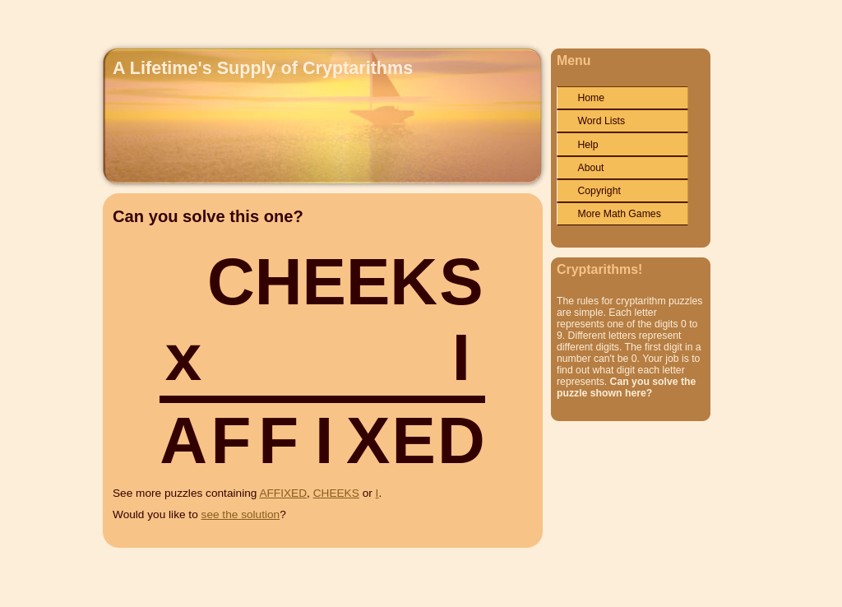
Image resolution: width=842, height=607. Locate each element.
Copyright (598, 191)
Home (590, 98)
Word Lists (601, 121)
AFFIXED (283, 493)
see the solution (240, 514)
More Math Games (618, 214)
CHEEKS (336, 493)
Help (587, 145)
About (590, 168)
